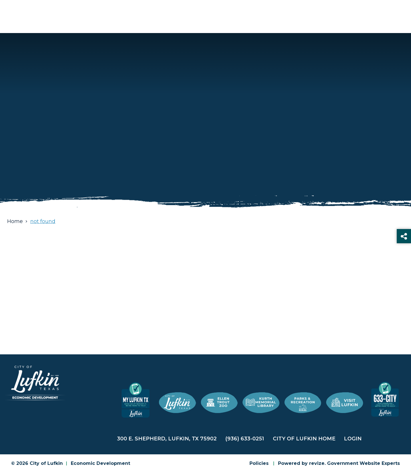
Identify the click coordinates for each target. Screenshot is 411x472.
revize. (317, 463)
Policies (259, 463)
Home (15, 221)
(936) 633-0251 (244, 439)
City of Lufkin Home (304, 439)
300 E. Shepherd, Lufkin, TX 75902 (167, 439)
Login (353, 439)
